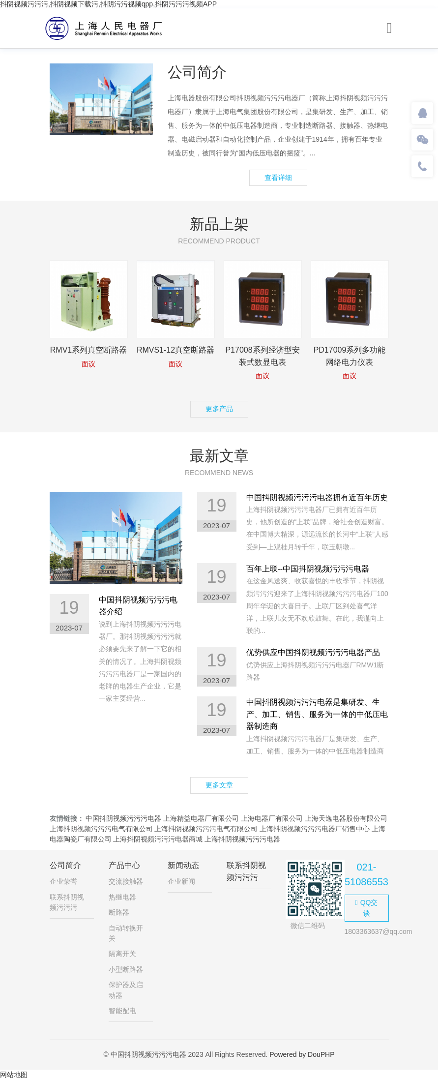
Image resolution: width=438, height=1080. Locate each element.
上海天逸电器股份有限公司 (346, 818)
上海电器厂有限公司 (272, 818)
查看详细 (278, 177)
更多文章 (219, 785)
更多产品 (219, 409)
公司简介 (65, 865)
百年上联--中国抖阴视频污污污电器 (308, 569)
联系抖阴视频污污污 (67, 902)
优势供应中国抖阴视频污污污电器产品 (313, 652)
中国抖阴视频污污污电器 (123, 818)
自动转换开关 (126, 933)
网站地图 (14, 1075)
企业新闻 (181, 881)
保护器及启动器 (126, 990)
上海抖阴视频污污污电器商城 (158, 839)
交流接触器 (126, 881)
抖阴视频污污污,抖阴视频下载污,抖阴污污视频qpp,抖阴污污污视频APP (108, 4)
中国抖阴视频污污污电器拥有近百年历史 (317, 497)
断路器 (119, 912)
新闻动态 (183, 865)
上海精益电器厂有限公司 (201, 818)
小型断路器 (126, 969)
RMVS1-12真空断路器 (175, 350)
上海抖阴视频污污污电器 (242, 839)
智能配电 (122, 1011)
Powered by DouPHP (301, 1054)
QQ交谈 (366, 908)
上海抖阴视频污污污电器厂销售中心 (315, 829)
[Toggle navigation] (389, 28)
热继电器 (122, 897)
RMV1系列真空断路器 (88, 350)
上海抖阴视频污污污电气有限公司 (101, 829)
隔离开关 (122, 954)
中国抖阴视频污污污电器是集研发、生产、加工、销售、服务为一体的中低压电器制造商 (317, 714)
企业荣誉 (63, 881)
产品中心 (124, 865)
